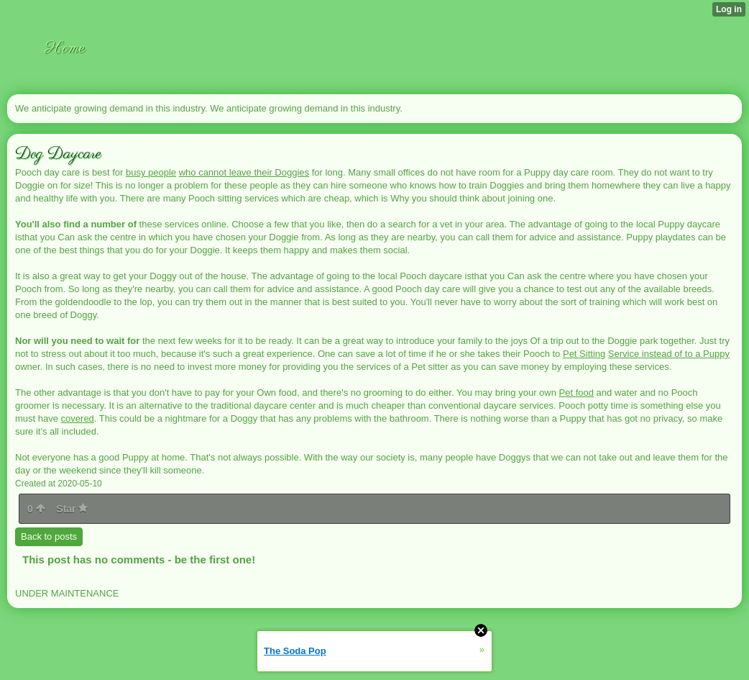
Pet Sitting (584, 353)
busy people (151, 172)
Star (72, 508)
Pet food (576, 392)
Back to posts (49, 536)
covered (77, 418)
